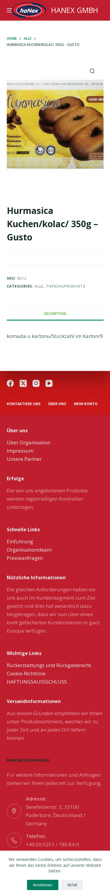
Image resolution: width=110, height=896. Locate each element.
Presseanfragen (25, 558)
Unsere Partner (24, 459)
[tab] (55, 313)
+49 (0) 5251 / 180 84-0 (52, 844)
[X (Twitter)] (23, 383)
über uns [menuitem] (57, 404)
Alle (39, 286)
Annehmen (43, 884)
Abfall (72, 884)
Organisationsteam (29, 549)
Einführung (20, 541)
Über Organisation (28, 442)
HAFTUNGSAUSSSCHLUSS (37, 681)
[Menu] (9, 10)
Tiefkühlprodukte (65, 286)
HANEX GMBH (74, 10)
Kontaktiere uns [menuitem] (23, 404)
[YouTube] (49, 383)
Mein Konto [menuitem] (86, 404)
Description (55, 313)
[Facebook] (10, 383)
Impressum (20, 450)
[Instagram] (36, 383)
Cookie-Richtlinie (26, 673)
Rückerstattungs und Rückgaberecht (49, 665)
